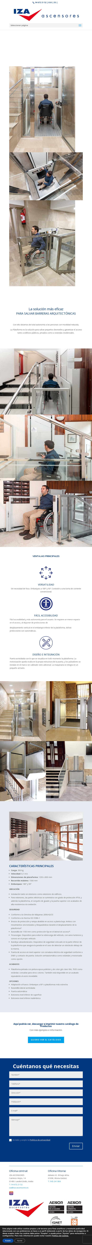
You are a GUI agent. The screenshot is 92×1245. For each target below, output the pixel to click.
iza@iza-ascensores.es (18, 1187)
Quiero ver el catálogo (46, 1039)
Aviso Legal (47, 1241)
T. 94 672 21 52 (15, 1184)
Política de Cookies (64, 1241)
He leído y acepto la (29, 1140)
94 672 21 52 (40, 2)
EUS (50, 2)
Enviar (76, 1146)
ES (55, 2)
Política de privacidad (40, 1140)
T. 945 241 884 (54, 1181)
